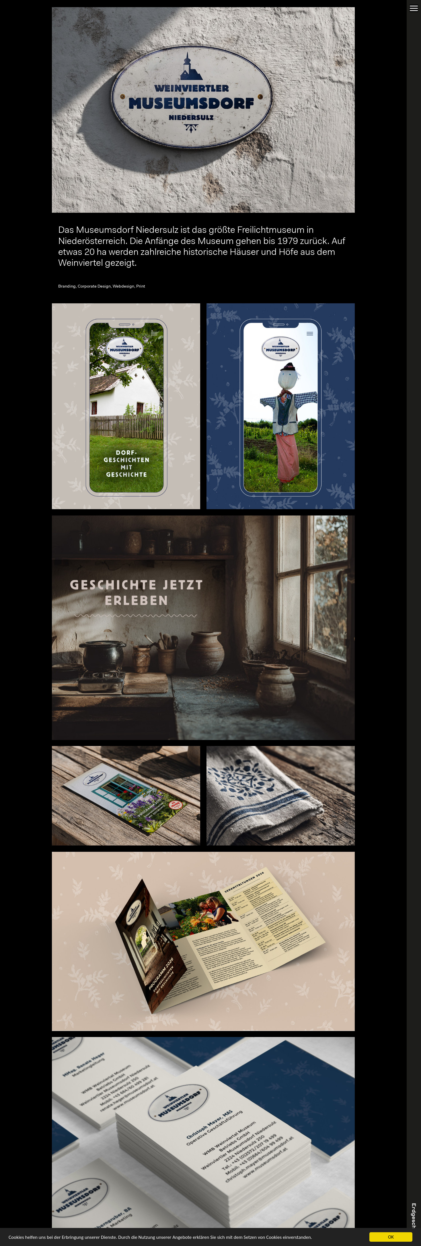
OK (391, 1237)
